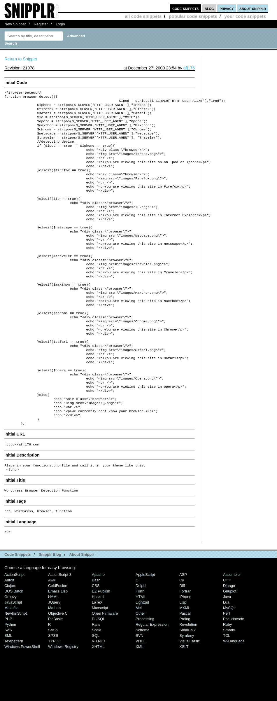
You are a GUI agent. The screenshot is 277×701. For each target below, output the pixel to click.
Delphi (141, 637)
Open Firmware (105, 664)
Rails (96, 676)
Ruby (227, 676)
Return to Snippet (20, 59)
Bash (96, 631)
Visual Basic (189, 692)
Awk (51, 631)
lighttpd (142, 653)
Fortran (185, 642)
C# (181, 631)
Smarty (229, 681)
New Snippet (15, 24)
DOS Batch (13, 642)
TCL (226, 687)
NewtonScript (15, 664)
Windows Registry (63, 698)
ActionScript (14, 626)
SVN (139, 687)
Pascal (185, 664)
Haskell (98, 648)
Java (227, 648)
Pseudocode (233, 670)
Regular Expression (152, 676)
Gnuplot (229, 642)
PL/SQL (98, 670)
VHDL (141, 692)
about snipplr (252, 8)
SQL (95, 687)
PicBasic (55, 670)
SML (8, 687)
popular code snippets (193, 16)
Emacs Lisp (58, 642)
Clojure (10, 637)
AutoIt (9, 631)
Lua (226, 653)
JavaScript (13, 653)
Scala (96, 681)
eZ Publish (101, 642)
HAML (53, 648)
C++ (226, 631)
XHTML (98, 698)
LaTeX (97, 653)
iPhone (185, 648)
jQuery (54, 653)
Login (60, 24)
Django (229, 637)
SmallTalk (187, 681)
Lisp (182, 653)
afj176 (189, 68)
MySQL (229, 659)
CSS (96, 637)
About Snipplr (81, 606)
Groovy (10, 648)
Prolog (184, 670)
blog (209, 8)
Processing (145, 670)
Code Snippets (17, 606)
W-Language (234, 692)
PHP (8, 670)
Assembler (232, 626)
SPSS (53, 687)
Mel (139, 659)
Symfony (186, 687)
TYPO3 (54, 692)
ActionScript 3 (59, 626)
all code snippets (143, 16)
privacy (227, 8)
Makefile (11, 659)
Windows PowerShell (22, 698)
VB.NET (99, 692)
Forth (140, 642)
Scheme (143, 681)
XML (139, 698)
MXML (184, 659)
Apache (98, 626)
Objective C (58, 664)
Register (41, 24)
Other (140, 664)
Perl (226, 664)
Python (10, 676)
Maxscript (100, 659)
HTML (141, 648)
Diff (182, 637)
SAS (8, 681)
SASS (53, 681)
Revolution (188, 676)
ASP (183, 626)
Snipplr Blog (50, 606)
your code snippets (245, 16)
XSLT (183, 698)
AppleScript (145, 626)
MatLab (54, 659)
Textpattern (13, 692)
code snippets (185, 8)
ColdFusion (57, 637)
